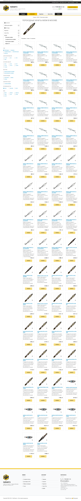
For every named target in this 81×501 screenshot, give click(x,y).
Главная (23, 14)
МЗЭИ (58, 14)
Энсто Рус (50, 14)
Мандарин (75, 498)
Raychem (41, 14)
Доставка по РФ (63, 2)
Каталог (33, 14)
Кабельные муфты (8, 25)
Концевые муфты (9, 37)
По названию (32, 38)
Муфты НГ (7, 43)
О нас (77, 2)
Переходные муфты (9, 41)
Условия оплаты (55, 2)
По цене (28, 38)
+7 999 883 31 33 (67, 479)
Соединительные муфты (10, 39)
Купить (28, 65)
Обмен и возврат (71, 2)
